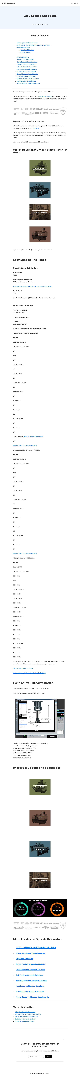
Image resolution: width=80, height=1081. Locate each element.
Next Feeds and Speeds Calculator (26, 76)
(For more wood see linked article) (33, 436)
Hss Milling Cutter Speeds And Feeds (25, 1019)
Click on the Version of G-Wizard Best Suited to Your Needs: (34, 45)
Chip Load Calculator (23, 57)
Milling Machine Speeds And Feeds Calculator (28, 1014)
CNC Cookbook (8, 3)
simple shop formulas (45, 96)
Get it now (36, 128)
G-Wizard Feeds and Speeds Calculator (28, 79)
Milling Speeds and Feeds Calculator (27, 43)
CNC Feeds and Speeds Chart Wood (23, 668)
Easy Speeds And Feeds (23, 47)
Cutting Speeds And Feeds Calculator (25, 1012)
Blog (72, 3)
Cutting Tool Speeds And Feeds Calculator (26, 1016)
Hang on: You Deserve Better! (25, 59)
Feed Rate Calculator (25, 52)
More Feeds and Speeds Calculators (27, 69)
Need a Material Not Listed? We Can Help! (25, 445)
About (76, 3)
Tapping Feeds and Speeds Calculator (27, 74)
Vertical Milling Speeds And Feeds (24, 1021)
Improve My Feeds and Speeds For (26, 64)
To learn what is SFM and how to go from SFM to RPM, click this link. (33, 286)
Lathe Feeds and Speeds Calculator (26, 67)
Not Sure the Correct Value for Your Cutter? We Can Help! (29, 673)
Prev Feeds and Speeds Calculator (26, 81)
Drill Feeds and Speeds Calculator (26, 71)
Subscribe (48, 1056)
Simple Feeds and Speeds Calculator (27, 62)
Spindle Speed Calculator (27, 50)
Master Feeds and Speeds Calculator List (28, 83)
